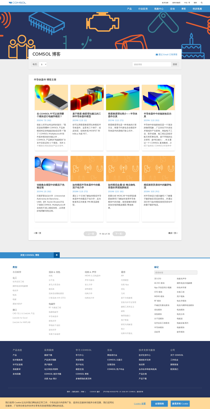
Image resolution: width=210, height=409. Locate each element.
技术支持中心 (145, 355)
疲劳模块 (180, 331)
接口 (15, 309)
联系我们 (174, 369)
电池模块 (180, 309)
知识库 (142, 364)
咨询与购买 (176, 3)
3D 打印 (157, 278)
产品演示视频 (50, 359)
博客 (183, 8)
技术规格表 (18, 359)
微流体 (51, 288)
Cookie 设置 (140, 403)
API (122, 275)
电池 (14, 294)
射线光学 (52, 320)
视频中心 (159, 8)
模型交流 (80, 369)
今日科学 (17, 272)
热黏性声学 (181, 278)
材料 (123, 311)
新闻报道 (174, 364)
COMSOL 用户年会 (115, 369)
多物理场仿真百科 (84, 378)
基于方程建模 (126, 297)
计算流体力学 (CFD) (57, 297)
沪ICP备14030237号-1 (111, 392)
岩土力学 (89, 284)
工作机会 (174, 359)
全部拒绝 (159, 403)
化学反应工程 (18, 281)
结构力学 (89, 293)
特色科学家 (181, 287)
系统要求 (17, 369)
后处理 (157, 331)
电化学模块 (181, 300)
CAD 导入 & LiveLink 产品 (24, 313)
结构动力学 (89, 297)
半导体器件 (53, 316)
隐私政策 (75, 392)
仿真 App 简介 (50, 378)
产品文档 (143, 373)
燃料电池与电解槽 (184, 283)
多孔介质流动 (54, 284)
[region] (105, 403)
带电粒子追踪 (54, 325)
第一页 (37, 233)
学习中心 (80, 355)
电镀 (14, 299)
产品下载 (143, 378)
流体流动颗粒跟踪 (56, 293)
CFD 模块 (158, 291)
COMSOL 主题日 (114, 359)
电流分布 (180, 314)
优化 (123, 288)
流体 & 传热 (54, 272)
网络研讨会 (112, 355)
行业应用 (143, 8)
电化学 (15, 290)
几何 (123, 293)
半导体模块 (159, 327)
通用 (123, 272)
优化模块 (158, 309)
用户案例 (48, 364)
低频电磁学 (53, 311)
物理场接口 (126, 315)
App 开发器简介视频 (163, 287)
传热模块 (158, 314)
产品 (129, 8)
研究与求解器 (126, 324)
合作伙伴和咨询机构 (148, 369)
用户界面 (125, 320)
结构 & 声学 (90, 272)
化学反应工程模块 (161, 323)
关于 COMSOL (176, 355)
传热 (50, 275)
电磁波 (179, 318)
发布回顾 (17, 373)
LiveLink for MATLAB (21, 322)
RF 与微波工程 (55, 307)
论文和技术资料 (51, 369)
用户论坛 (80, 364)
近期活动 (111, 364)
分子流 (51, 280)
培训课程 (80, 359)
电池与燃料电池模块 (185, 305)
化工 (15, 277)
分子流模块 (159, 318)
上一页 (90, 233)
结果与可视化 (126, 333)
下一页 (119, 233)
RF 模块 (157, 300)
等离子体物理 (54, 334)
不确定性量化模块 (161, 305)
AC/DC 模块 (159, 283)
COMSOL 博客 (82, 373)
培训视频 (197, 8)
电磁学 (52, 303)
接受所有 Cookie (180, 403)
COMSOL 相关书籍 (52, 373)
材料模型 (89, 288)
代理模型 (125, 280)
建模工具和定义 (127, 306)
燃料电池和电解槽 (20, 286)
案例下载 (48, 355)
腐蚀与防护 (17, 303)
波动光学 (52, 329)
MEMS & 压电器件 (93, 275)
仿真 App (125, 284)
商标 (82, 392)
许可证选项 (18, 364)
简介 (123, 328)
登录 (195, 3)
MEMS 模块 (159, 296)
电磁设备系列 (182, 323)
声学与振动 (89, 280)
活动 (172, 8)
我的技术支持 (145, 359)
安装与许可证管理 (128, 302)
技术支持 (165, 3)
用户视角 (180, 296)
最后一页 (173, 233)
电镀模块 (180, 327)
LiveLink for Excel (20, 317)
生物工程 (180, 291)
